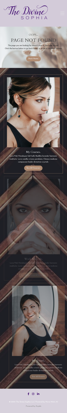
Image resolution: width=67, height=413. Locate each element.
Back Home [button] (33, 59)
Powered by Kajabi (33, 406)
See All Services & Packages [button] (33, 275)
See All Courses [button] (33, 168)
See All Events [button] (42, 377)
